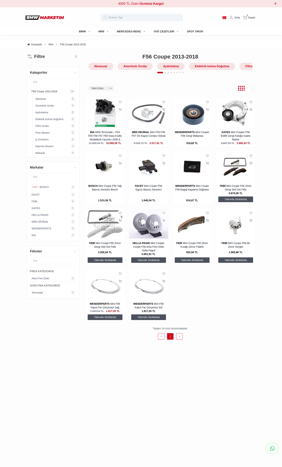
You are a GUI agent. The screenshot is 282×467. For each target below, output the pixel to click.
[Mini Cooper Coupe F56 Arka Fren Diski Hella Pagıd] (148, 224)
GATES (225, 132)
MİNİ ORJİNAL (140, 132)
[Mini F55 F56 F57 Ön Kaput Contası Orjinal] (148, 113)
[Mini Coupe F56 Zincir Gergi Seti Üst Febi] (235, 167)
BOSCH (93, 185)
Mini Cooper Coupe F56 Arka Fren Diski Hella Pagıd (148, 247)
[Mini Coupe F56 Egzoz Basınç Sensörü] (148, 167)
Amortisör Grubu (135, 66)
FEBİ (223, 185)
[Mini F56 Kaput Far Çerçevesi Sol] (148, 284)
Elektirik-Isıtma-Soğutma (212, 66)
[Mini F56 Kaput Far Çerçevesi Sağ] (105, 284)
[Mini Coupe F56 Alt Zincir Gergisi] (235, 224)
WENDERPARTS (185, 132)
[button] (160, 72)
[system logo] (44, 17)
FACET (139, 185)
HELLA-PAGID (141, 243)
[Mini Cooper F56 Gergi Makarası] (192, 113)
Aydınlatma (171, 66)
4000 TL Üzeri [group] (141, 3)
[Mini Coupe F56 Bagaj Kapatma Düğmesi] (192, 167)
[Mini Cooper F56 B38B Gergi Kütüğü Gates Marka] (235, 113)
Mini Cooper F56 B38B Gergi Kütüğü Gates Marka (236, 136)
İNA (92, 132)
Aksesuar (100, 66)
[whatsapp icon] (272, 448)
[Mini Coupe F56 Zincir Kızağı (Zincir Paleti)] (192, 224)
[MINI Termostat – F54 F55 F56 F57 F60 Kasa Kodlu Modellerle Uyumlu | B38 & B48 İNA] (105, 113)
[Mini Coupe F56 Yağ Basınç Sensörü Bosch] (105, 167)
